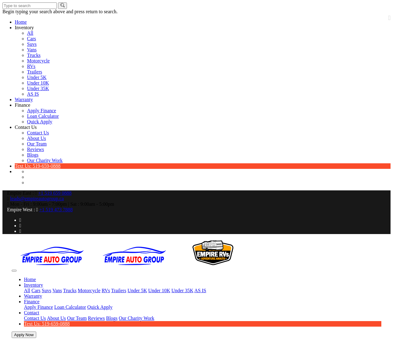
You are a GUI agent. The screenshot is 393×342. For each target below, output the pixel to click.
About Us (36, 138)
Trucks (34, 55)
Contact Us (26, 127)
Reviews (35, 149)
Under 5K (37, 77)
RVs (31, 66)
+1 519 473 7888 (56, 209)
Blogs (32, 154)
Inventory (24, 27)
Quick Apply (39, 121)
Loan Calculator (43, 116)
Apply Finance (41, 110)
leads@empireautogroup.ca (37, 198)
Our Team (37, 143)
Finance (22, 105)
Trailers (34, 71)
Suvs (32, 44)
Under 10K (38, 83)
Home (21, 22)
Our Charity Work (45, 160)
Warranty (24, 99)
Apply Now (24, 334)
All (30, 33)
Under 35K (38, 88)
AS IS (33, 94)
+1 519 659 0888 (55, 193)
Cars (31, 38)
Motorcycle (38, 60)
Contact (31, 312)
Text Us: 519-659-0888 (37, 166)
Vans (32, 49)
